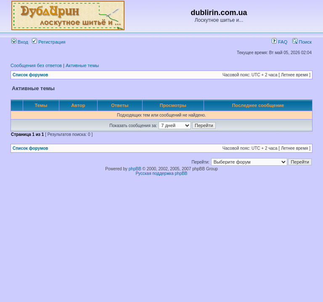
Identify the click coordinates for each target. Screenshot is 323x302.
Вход (19, 41)
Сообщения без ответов (36, 65)
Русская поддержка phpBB (161, 173)
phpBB (135, 169)
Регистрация (48, 41)
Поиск (302, 41)
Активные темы (82, 65)
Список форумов (30, 75)
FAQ (279, 41)
